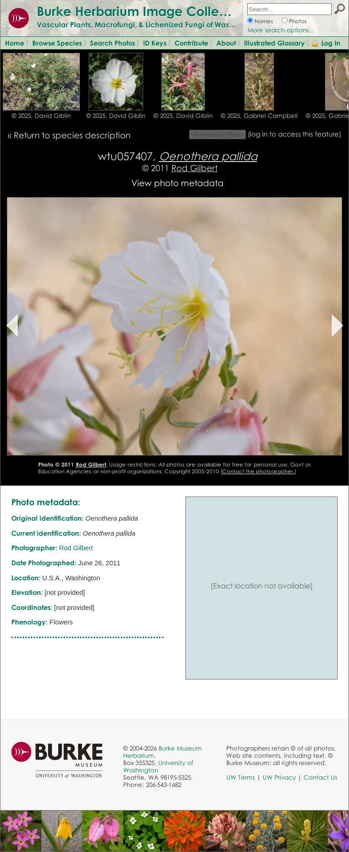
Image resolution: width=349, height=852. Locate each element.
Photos (298, 21)
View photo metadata (177, 183)
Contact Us (320, 777)
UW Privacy (279, 777)
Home (14, 43)
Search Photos (112, 43)
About (226, 43)
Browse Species (57, 43)
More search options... (281, 30)
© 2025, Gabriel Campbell (259, 115)
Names (263, 21)
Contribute (191, 43)
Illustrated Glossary (274, 43)
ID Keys (154, 43)
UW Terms (240, 777)
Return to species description (72, 135)
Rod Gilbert (194, 167)
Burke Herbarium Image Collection (143, 11)
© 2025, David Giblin (41, 115)
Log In (330, 43)
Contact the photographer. (258, 471)
